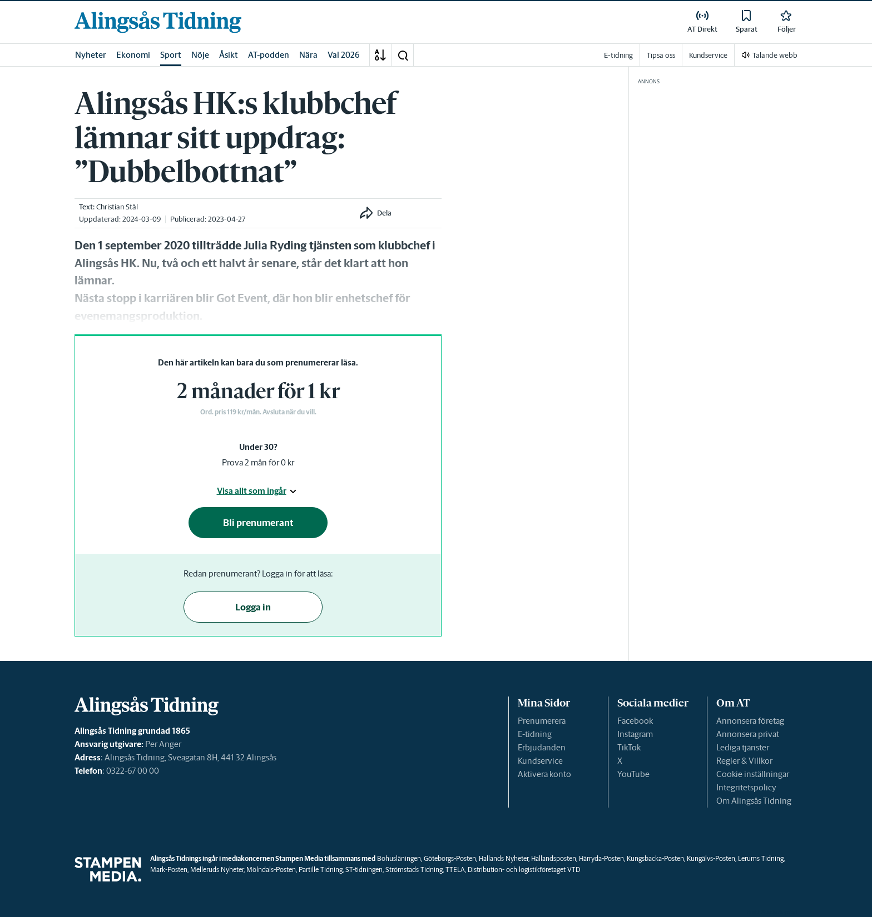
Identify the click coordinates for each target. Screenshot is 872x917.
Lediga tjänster (742, 747)
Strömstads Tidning (414, 869)
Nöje (200, 54)
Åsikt (228, 54)
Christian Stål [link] (117, 207)
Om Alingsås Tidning (753, 800)
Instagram (635, 734)
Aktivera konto (544, 774)
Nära (308, 54)
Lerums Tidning (761, 858)
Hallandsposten (553, 858)
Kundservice (540, 760)
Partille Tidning (321, 869)
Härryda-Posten (601, 858)
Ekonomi (133, 54)
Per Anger (163, 744)
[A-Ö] (380, 55)
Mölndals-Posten (271, 869)
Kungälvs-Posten (711, 858)
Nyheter (90, 54)
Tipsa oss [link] (661, 55)
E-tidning (535, 734)
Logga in (253, 607)
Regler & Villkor (744, 760)
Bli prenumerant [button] (258, 523)
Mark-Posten (168, 869)
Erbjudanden (542, 747)
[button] (402, 55)
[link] (158, 22)
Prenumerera (542, 720)
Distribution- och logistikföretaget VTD (524, 869)
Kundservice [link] (708, 55)
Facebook (635, 720)
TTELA (455, 869)
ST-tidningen (364, 869)
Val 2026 (344, 54)
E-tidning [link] (618, 55)
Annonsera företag (750, 720)
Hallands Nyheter (503, 858)
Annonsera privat (747, 734)
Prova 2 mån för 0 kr (258, 462)
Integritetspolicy (746, 787)
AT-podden (268, 54)
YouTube (633, 774)
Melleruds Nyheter (217, 869)
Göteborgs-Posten (450, 858)
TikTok (629, 747)
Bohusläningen (399, 858)
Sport (170, 54)
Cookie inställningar (752, 774)
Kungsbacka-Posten (655, 858)
